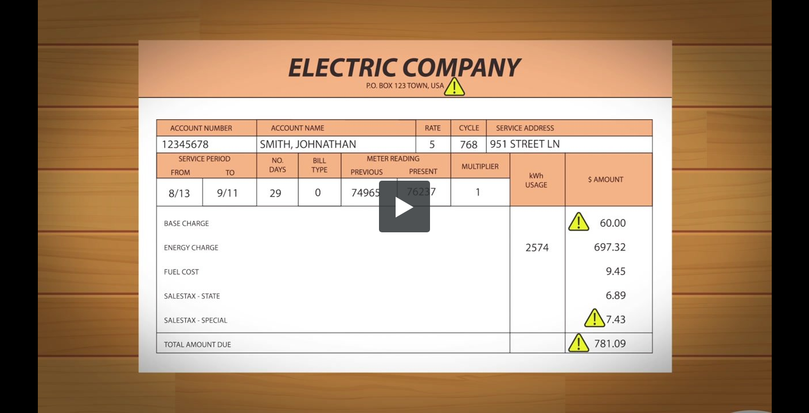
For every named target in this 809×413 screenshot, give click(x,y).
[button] (405, 206)
